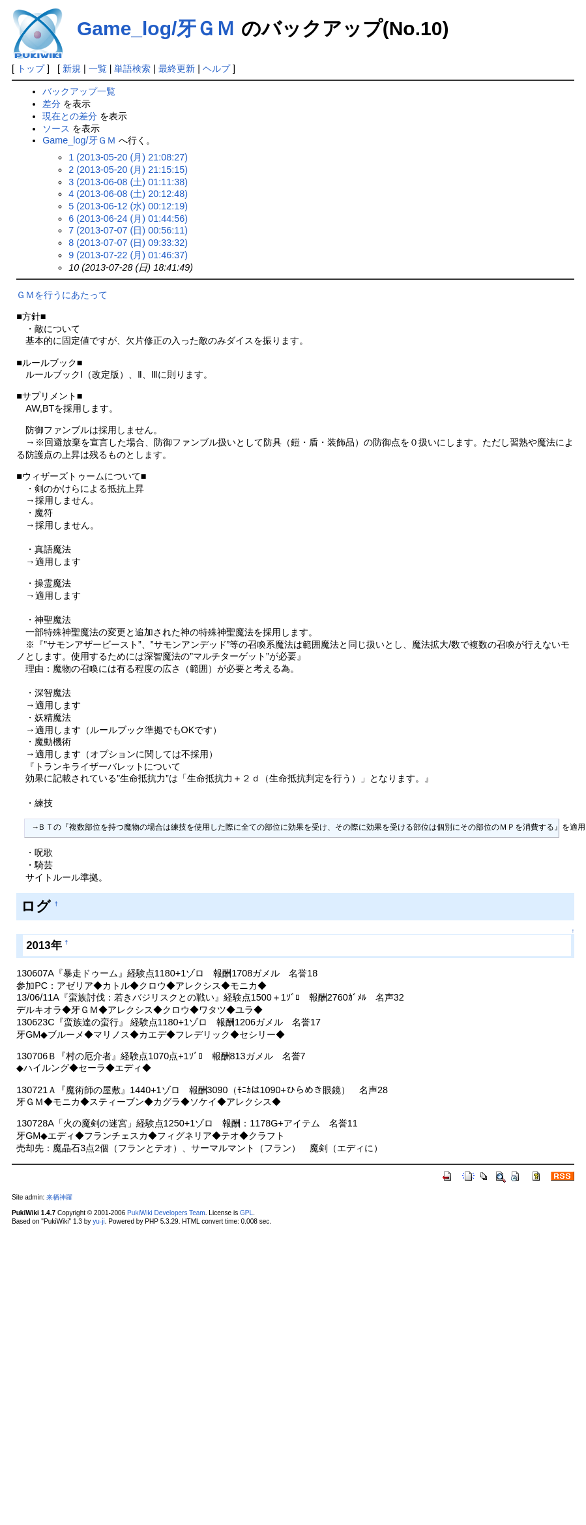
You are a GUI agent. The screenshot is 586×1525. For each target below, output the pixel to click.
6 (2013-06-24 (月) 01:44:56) (128, 218)
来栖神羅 (59, 1197)
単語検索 (132, 68)
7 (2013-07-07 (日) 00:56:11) (128, 230)
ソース (56, 128)
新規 (72, 68)
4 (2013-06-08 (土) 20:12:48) (128, 194)
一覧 (98, 68)
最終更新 (176, 68)
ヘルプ (216, 68)
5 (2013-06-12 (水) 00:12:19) (128, 206)
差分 (51, 103)
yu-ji (98, 1221)
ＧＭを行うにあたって (62, 295)
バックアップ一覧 (78, 91)
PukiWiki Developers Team (166, 1212)
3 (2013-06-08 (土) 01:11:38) (128, 182)
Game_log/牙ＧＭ (156, 28)
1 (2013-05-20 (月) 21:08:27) (128, 157)
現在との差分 (69, 116)
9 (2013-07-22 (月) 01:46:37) (128, 255)
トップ (30, 68)
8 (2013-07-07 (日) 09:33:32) (128, 242)
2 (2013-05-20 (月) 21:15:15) (128, 169)
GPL (246, 1212)
